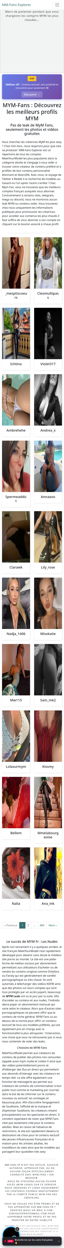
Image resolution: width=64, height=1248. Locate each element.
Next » (53, 925)
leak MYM (8, 203)
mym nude (26, 1061)
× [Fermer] (59, 1243)
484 (42, 925)
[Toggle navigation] (57, 4)
